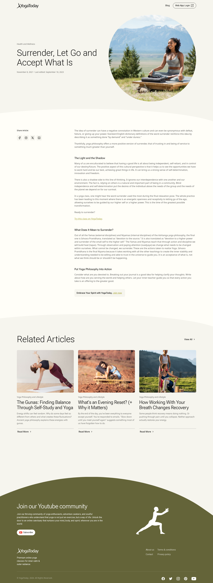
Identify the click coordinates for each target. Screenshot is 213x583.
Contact (149, 554)
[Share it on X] (32, 138)
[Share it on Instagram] (26, 138)
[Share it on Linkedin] (39, 138)
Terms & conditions (166, 549)
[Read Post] (45, 371)
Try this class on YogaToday (88, 218)
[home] (28, 5)
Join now (117, 293)
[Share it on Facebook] (19, 138)
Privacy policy (164, 554)
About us (150, 549)
